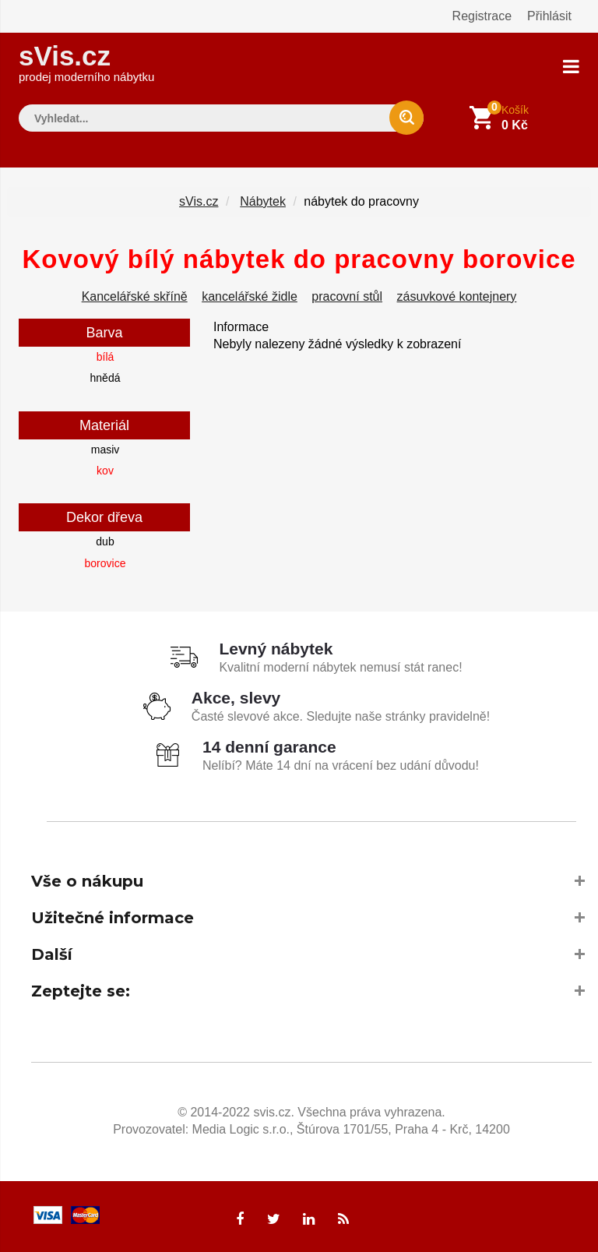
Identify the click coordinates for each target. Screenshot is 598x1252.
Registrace (482, 16)
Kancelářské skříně (135, 296)
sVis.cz (86, 62)
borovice (105, 563)
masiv (105, 449)
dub (105, 541)
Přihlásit (549, 16)
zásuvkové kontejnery (457, 296)
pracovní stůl (346, 296)
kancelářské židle (249, 296)
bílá (105, 357)
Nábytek (263, 201)
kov (105, 470)
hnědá (105, 378)
